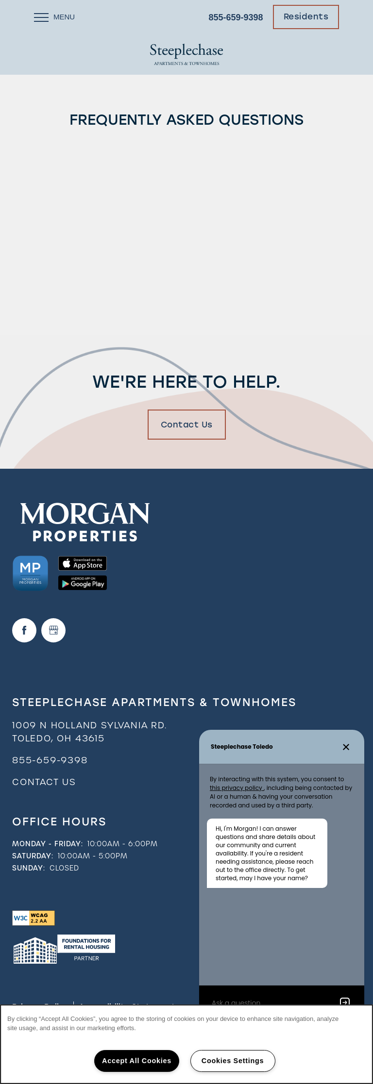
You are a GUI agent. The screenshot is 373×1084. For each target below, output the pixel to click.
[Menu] (54, 17)
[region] (186, 1044)
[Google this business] (53, 630)
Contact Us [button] (187, 424)
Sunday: (28, 868)
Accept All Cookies (136, 1061)
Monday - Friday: (47, 843)
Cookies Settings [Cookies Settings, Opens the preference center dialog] (233, 1061)
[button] (306, 17)
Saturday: (32, 856)
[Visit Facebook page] (24, 630)
